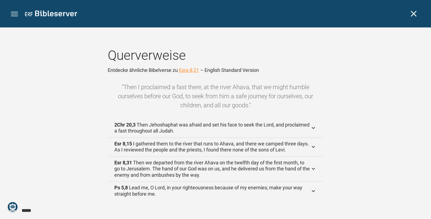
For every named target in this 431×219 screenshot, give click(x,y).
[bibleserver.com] (51, 14)
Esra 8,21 (189, 70)
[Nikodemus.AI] (13, 207)
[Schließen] (413, 13)
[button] (14, 14)
